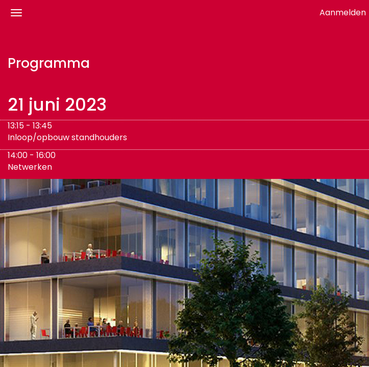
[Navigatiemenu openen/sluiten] (16, 12)
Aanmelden (342, 12)
